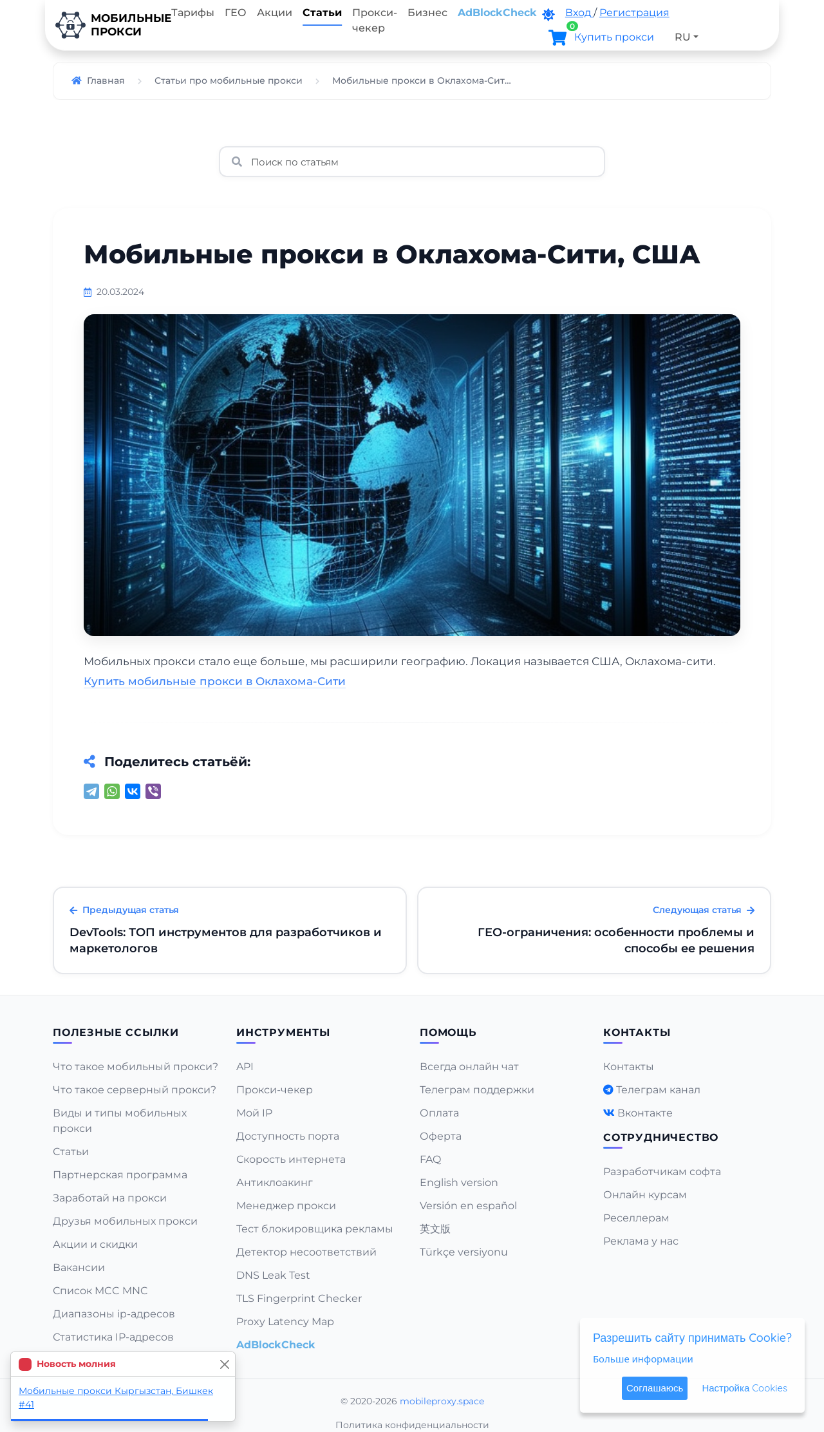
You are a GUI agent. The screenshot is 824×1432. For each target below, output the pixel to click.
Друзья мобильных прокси (125, 1221)
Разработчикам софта (662, 1171)
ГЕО (236, 12)
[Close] (224, 1364)
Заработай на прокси (110, 1198)
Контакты (628, 1066)
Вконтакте (645, 1113)
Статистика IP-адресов (113, 1337)
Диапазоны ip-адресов (114, 1314)
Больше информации (643, 1358)
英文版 (435, 1229)
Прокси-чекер (374, 20)
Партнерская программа (120, 1175)
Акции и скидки (95, 1244)
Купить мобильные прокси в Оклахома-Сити (215, 681)
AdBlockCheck (497, 12)
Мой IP (254, 1113)
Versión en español (468, 1206)
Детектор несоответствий (306, 1252)
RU (683, 37)
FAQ (430, 1159)
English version (459, 1182)
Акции (274, 12)
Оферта (441, 1136)
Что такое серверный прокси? (134, 1090)
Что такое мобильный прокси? (135, 1066)
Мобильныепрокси (105, 25)
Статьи (322, 12)
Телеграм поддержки (477, 1090)
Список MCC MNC (100, 1291)
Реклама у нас (641, 1241)
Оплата (439, 1113)
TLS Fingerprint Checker (299, 1298)
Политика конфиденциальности (412, 1425)
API (245, 1066)
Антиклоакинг (274, 1182)
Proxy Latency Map (285, 1321)
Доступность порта (287, 1136)
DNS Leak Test (273, 1275)
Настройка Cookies (744, 1388)
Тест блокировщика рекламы (314, 1229)
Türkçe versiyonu (464, 1252)
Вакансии (79, 1267)
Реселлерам (636, 1218)
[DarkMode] (548, 15)
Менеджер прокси (286, 1206)
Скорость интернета (291, 1159)
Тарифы (192, 12)
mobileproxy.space (442, 1401)
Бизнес (427, 12)
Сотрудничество (660, 1137)
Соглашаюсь (654, 1388)
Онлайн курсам (645, 1195)
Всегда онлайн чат (469, 1066)
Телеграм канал (658, 1090)
